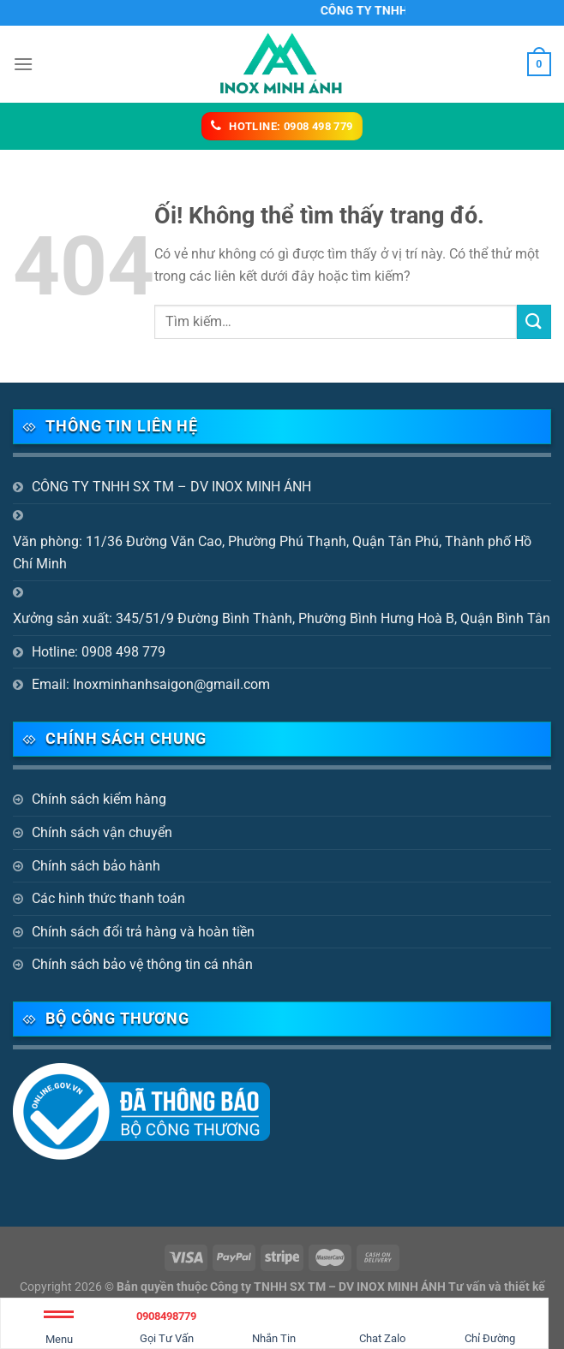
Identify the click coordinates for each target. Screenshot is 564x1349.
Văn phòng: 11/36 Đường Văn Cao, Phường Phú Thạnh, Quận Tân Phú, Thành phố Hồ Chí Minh (272, 552)
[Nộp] (534, 321)
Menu (59, 1331)
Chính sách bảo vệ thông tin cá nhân (142, 964)
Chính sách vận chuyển (102, 832)
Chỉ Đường (490, 1324)
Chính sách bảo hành (96, 866)
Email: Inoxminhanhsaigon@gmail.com (151, 684)
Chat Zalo (382, 1324)
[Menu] (23, 64)
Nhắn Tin (274, 1324)
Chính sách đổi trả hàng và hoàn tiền (143, 932)
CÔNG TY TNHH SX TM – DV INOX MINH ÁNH (171, 486)
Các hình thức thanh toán (108, 898)
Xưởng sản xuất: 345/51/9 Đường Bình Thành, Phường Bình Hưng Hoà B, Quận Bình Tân (281, 618)
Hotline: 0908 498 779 (98, 652)
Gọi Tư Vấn (167, 1324)
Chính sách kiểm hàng (99, 799)
